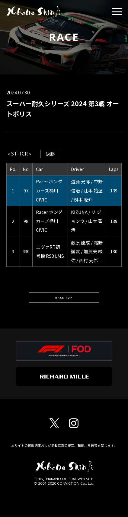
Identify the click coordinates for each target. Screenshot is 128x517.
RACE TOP (63, 300)
